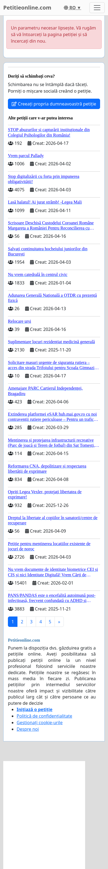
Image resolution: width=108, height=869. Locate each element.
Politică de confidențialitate (44, 716)
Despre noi (28, 729)
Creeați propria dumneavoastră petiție (54, 104)
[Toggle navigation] (97, 7)
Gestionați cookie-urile (40, 723)
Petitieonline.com (27, 7)
